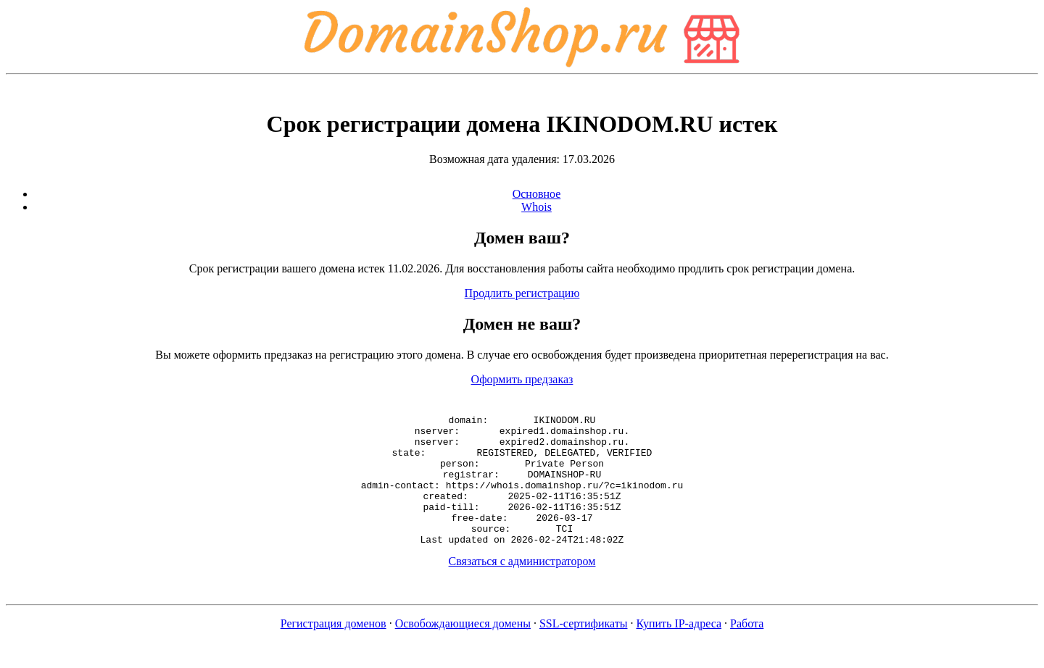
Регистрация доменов (333, 649)
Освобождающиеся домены (463, 649)
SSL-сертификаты (583, 649)
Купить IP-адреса (679, 649)
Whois (536, 207)
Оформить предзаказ (522, 379)
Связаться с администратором (522, 587)
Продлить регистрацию (522, 293)
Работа (746, 649)
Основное (537, 194)
